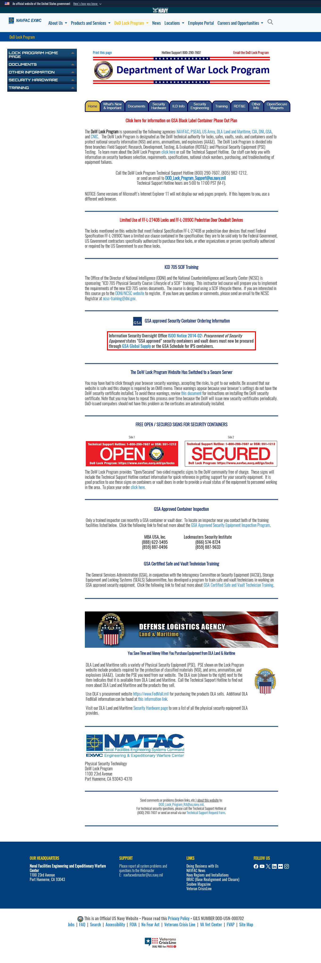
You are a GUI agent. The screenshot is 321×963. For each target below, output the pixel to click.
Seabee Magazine (198, 884)
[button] (88, 3)
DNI (261, 132)
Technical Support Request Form (206, 812)
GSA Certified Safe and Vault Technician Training (238, 585)
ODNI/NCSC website (129, 293)
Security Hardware (33, 80)
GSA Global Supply (136, 346)
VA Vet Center (211, 924)
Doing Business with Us (202, 866)
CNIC (94, 136)
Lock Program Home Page (33, 54)
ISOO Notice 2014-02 (185, 336)
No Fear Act (150, 924)
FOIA (133, 924)
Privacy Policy (178, 918)
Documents (23, 64)
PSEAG (196, 132)
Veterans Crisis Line (179, 924)
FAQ (82, 924)
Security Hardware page (150, 708)
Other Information (31, 72)
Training (19, 87)
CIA (254, 132)
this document (191, 393)
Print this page (102, 52)
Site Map (246, 924)
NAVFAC (183, 132)
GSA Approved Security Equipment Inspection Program (230, 525)
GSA (269, 132)
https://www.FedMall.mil (151, 694)
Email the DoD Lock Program (251, 52)
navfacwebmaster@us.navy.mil (143, 875)
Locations (174, 23)
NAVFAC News (195, 870)
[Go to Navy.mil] (160, 10)
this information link (152, 699)
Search (95, 924)
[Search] (271, 22)
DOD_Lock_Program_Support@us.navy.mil (195, 178)
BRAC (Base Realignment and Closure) (212, 879)
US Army (208, 132)
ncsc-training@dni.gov (119, 298)
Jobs (71, 924)
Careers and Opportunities (240, 23)
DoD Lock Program (131, 23)
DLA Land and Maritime (233, 132)
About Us (57, 23)
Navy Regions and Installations (207, 875)
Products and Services (91, 23)
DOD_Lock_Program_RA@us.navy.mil (181, 804)
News (156, 23)
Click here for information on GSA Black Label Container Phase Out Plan (181, 120)
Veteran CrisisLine (199, 888)
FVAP (231, 924)
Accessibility (115, 924)
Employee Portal (201, 23)
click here (168, 152)
